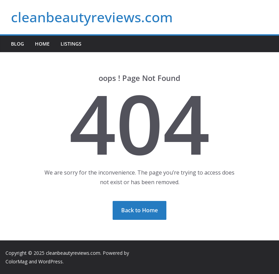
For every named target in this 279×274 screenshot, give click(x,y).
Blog (17, 43)
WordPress (50, 261)
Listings (71, 43)
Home (42, 43)
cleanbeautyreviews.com (92, 17)
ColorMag (16, 261)
